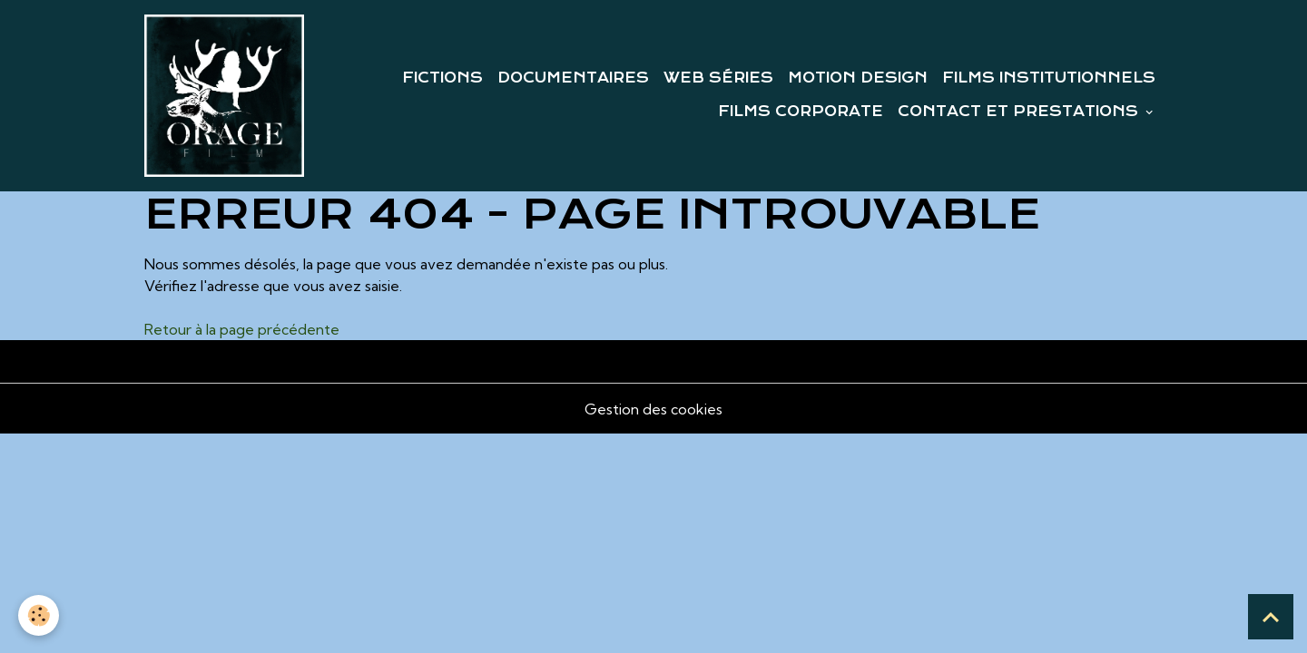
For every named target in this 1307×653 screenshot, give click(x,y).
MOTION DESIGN (858, 78)
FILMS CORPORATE (800, 111)
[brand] (224, 96)
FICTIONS (442, 78)
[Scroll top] (1270, 616)
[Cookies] (38, 615)
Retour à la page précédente (241, 329)
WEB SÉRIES (718, 78)
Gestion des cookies (653, 409)
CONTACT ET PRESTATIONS (1020, 111)
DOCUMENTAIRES (573, 78)
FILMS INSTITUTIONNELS (1048, 78)
